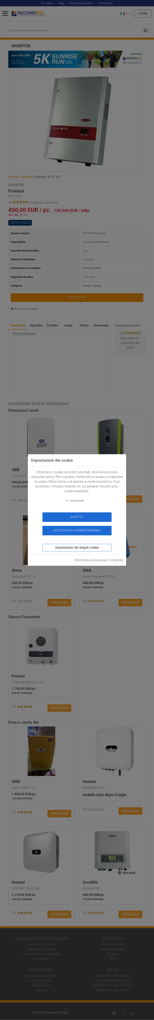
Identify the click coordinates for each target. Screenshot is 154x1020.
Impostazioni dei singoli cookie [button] (77, 547)
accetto (77, 517)
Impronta (116, 560)
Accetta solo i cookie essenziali (77, 530)
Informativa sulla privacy (91, 560)
